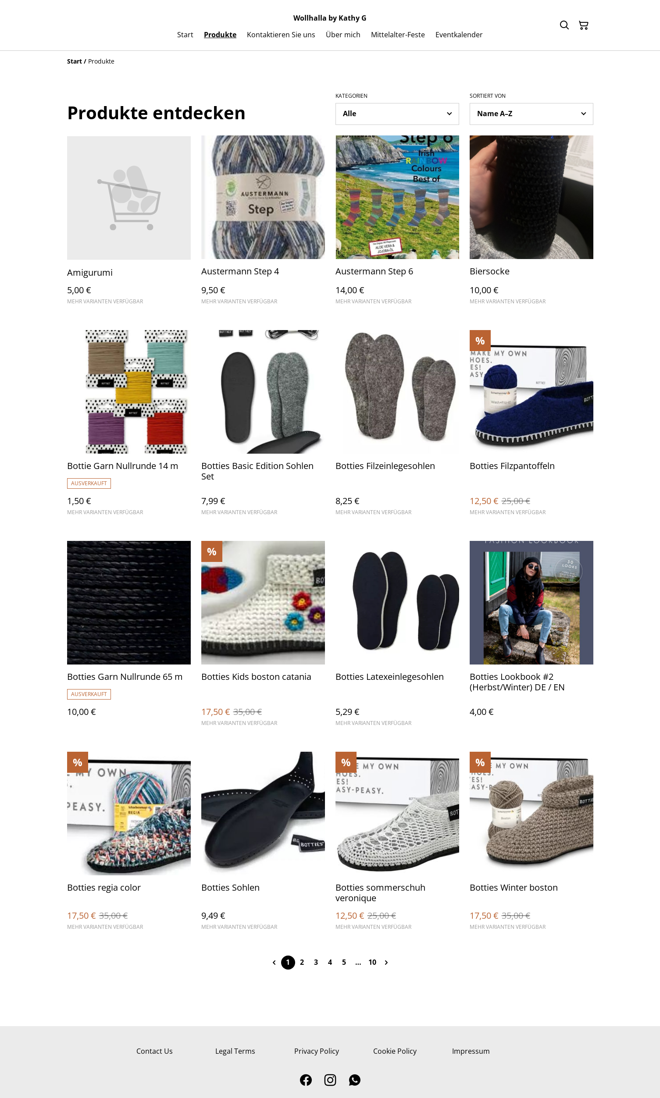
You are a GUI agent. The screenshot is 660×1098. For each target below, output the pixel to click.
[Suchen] (564, 25)
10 (372, 962)
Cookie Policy (395, 1051)
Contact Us (154, 1051)
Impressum (471, 1051)
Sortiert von (488, 96)
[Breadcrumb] (330, 61)
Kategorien (351, 96)
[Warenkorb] (583, 25)
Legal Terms (235, 1051)
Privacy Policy (316, 1051)
